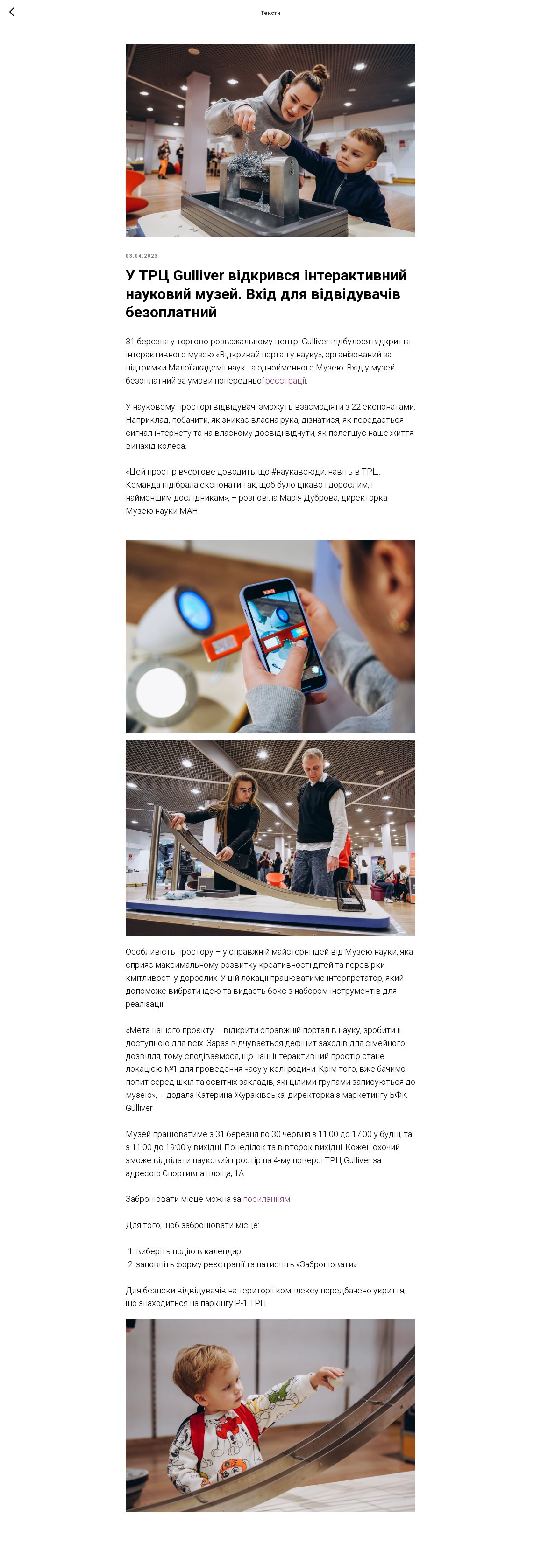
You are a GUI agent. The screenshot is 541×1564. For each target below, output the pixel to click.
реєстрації (285, 380)
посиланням (266, 1199)
